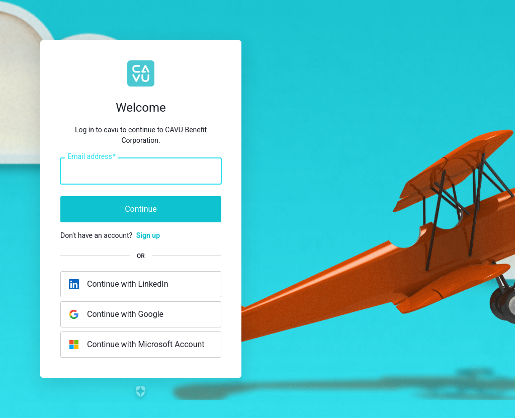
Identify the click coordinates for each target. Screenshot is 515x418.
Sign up (148, 235)
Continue (141, 209)
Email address (91, 157)
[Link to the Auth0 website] (141, 391)
